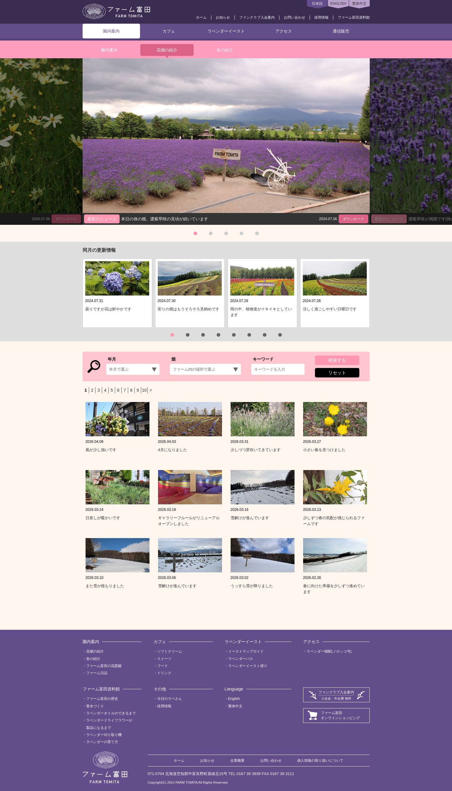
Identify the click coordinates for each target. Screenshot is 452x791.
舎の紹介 (224, 50)
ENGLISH (338, 3)
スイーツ (164, 659)
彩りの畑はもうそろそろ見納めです (188, 309)
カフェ (169, 31)
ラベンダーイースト (226, 31)
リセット (337, 372)
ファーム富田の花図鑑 (104, 666)
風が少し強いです (101, 450)
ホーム (201, 17)
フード (162, 666)
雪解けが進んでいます (250, 518)
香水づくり (95, 706)
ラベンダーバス (240, 659)
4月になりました (172, 450)
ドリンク (164, 673)
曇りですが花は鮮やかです (108, 309)
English (234, 699)
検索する (337, 360)
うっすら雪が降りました (252, 586)
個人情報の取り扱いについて (320, 760)
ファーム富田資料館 (354, 17)
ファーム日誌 (96, 673)
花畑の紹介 (167, 50)
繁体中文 (359, 3)
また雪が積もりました (105, 586)
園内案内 (111, 31)
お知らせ (223, 17)
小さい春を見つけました (324, 450)
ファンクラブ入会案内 (257, 17)
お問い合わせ (294, 17)
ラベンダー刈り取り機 (104, 735)
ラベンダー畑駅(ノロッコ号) (329, 651)
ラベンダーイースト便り (247, 666)
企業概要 (237, 760)
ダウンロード (353, 219)
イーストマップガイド (246, 651)
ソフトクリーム (169, 651)
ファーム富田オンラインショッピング (340, 715)
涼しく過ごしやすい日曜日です (330, 309)
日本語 (317, 3)
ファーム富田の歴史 (102, 699)
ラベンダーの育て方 (102, 742)
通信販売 (341, 31)
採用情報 (321, 17)
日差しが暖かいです (103, 518)
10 (144, 390)
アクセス (283, 31)
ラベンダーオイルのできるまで (111, 713)
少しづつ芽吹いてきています (256, 450)
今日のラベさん (169, 699)
